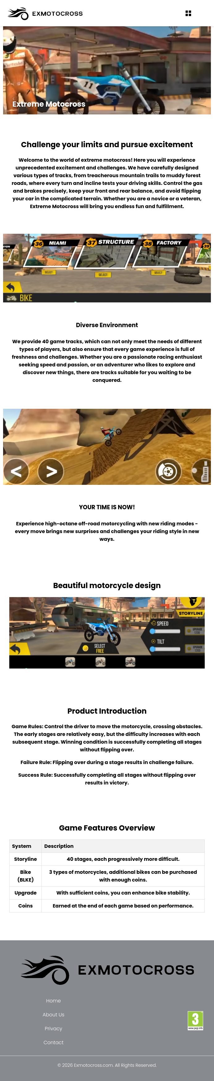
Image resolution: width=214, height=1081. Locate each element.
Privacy (53, 1028)
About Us (53, 1014)
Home (53, 1000)
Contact (54, 1042)
